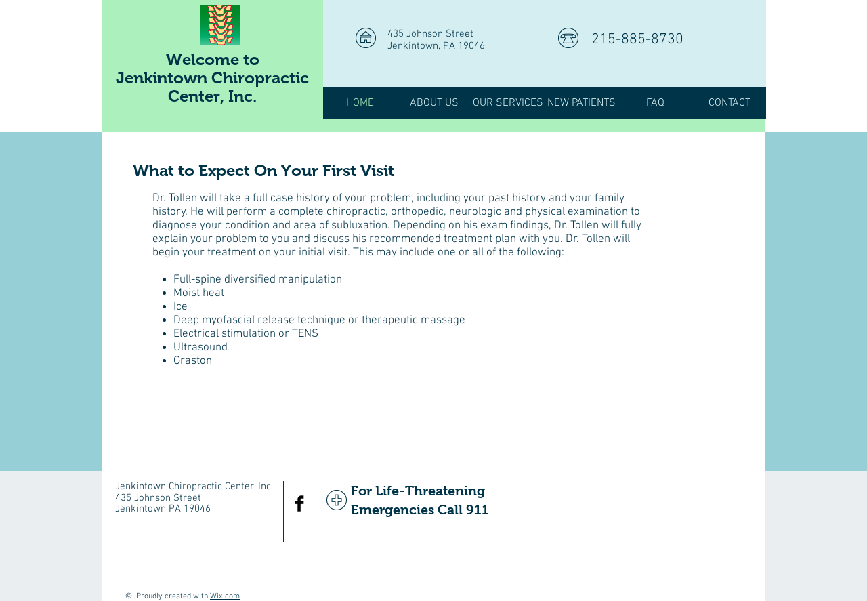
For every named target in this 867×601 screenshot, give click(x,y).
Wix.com (225, 596)
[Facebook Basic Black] (299, 503)
